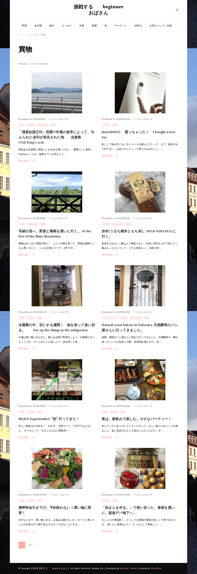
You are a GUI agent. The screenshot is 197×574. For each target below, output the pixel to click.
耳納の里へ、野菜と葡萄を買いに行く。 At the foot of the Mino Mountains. (54, 234)
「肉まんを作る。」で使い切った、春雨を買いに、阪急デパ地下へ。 (138, 510)
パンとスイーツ (110, 318)
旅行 (51, 25)
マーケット (120, 25)
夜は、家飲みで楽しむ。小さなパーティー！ (136, 419)
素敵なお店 (42, 125)
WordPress (155, 568)
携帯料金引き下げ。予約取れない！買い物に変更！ (54, 510)
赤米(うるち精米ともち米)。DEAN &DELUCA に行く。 (139, 234)
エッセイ (67, 25)
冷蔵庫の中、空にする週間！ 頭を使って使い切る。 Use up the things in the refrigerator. (56, 327)
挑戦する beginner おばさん (98, 10)
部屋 (94, 25)
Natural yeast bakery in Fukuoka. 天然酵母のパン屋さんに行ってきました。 (140, 327)
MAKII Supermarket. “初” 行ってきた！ (49, 419)
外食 (81, 25)
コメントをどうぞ (60, 119)
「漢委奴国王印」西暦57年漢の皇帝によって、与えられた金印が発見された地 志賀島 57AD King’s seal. (56, 137)
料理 (24, 25)
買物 (53, 125)
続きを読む (23, 160)
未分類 (38, 25)
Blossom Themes (128, 568)
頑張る (138, 25)
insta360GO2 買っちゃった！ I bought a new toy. (139, 135)
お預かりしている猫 (160, 25)
